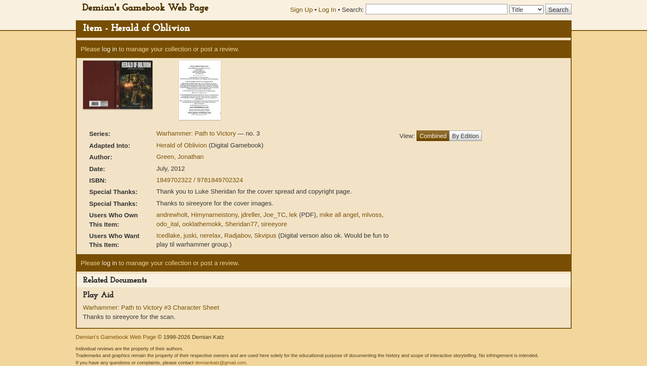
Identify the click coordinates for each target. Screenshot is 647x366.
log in (109, 49)
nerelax (210, 235)
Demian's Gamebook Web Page (145, 8)
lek (293, 214)
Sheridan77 (241, 223)
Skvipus (265, 235)
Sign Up (301, 9)
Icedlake (168, 235)
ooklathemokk (202, 223)
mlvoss (372, 214)
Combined (433, 136)
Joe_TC (274, 214)
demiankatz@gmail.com (220, 362)
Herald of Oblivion (182, 145)
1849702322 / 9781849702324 (199, 179)
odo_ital (167, 223)
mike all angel (338, 214)
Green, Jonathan (180, 156)
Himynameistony (214, 214)
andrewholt (171, 214)
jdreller (250, 214)
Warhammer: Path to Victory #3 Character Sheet (151, 307)
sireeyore (274, 223)
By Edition (465, 136)
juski (189, 235)
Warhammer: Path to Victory (197, 133)
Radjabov (237, 235)
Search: (353, 9)
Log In (327, 9)
